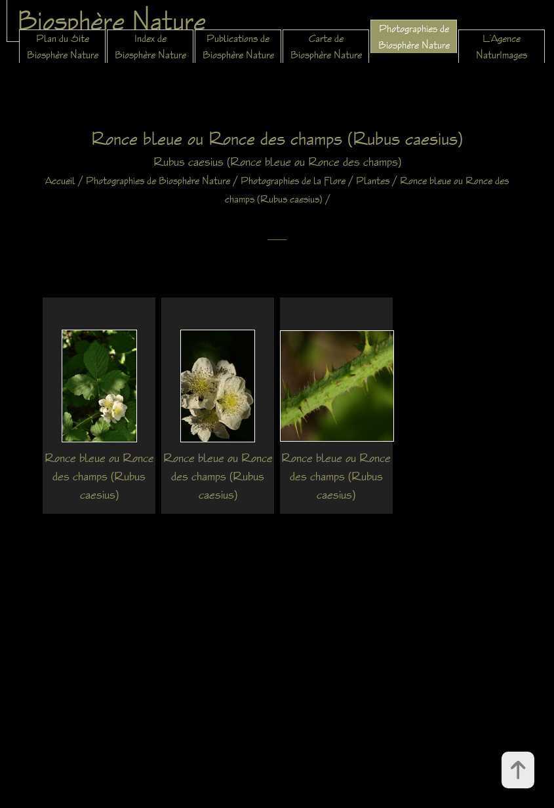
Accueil (60, 180)
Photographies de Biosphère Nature (158, 180)
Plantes (372, 180)
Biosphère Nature (111, 20)
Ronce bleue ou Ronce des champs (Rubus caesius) (99, 476)
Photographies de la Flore (293, 180)
